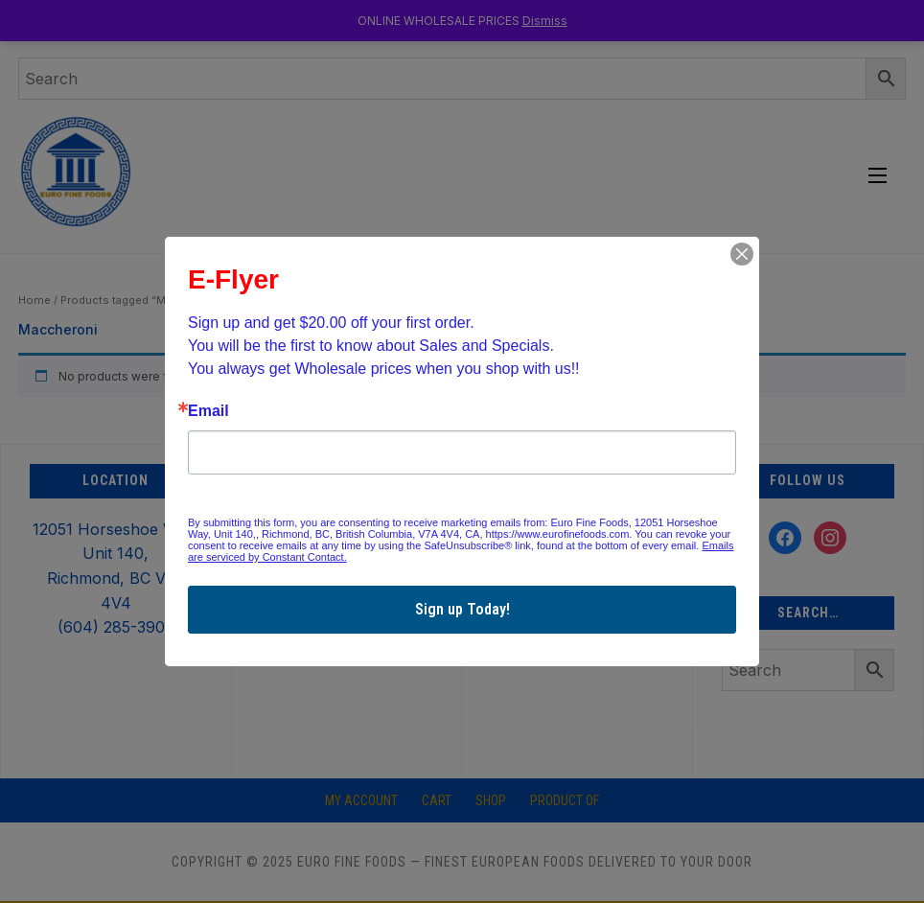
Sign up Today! (462, 609)
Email (208, 411)
